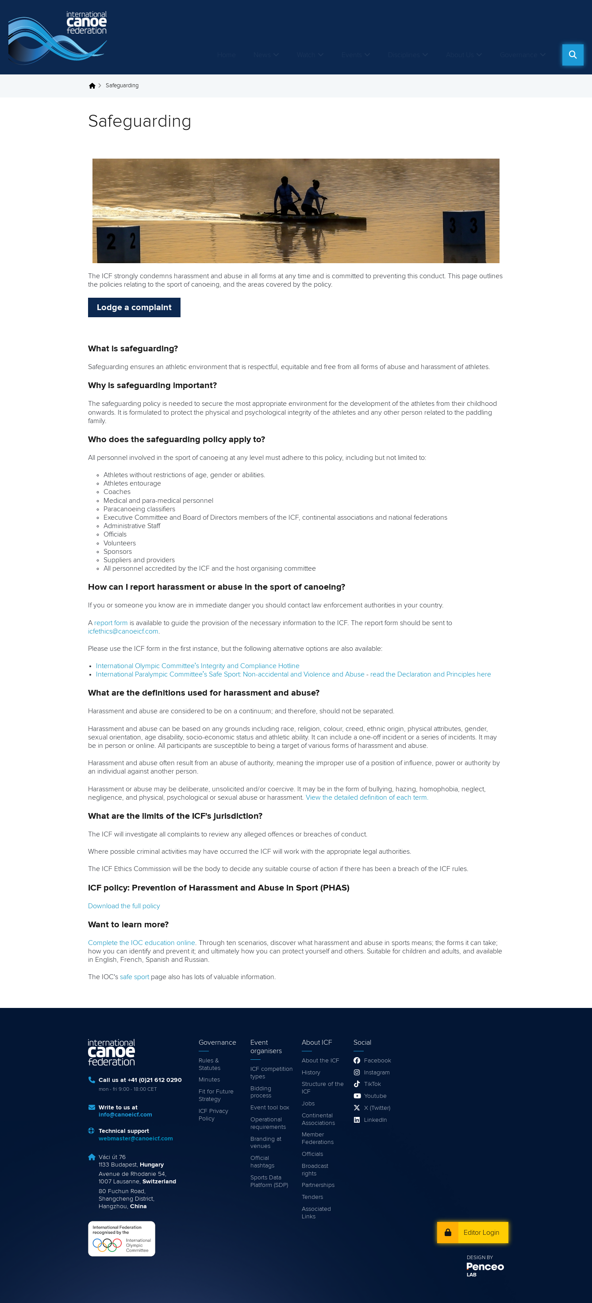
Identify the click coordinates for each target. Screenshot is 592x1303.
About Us (460, 54)
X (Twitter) (377, 1108)
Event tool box (269, 1108)
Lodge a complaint (134, 307)
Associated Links (316, 1213)
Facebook (377, 1061)
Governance (519, 54)
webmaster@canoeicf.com (136, 1139)
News (262, 54)
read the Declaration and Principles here (430, 674)
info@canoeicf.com (125, 1115)
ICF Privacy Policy (213, 1115)
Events (352, 54)
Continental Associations (318, 1119)
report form (111, 622)
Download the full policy (124, 906)
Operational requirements (268, 1123)
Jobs (308, 1104)
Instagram (377, 1073)
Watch (306, 54)
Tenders (312, 1197)
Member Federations (318, 1138)
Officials (312, 1154)
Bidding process (260, 1092)
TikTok (372, 1084)
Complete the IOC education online (141, 942)
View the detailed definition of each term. (367, 797)
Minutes (209, 1080)
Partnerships (318, 1185)
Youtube (375, 1096)
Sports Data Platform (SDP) (269, 1181)
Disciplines (404, 54)
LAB (472, 1275)
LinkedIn (375, 1120)
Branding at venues (265, 1143)
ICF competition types (271, 1073)
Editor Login (482, 1232)
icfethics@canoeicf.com (123, 631)
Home (226, 54)
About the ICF (320, 1061)
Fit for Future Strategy (216, 1095)
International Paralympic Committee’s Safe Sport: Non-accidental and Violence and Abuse (230, 674)
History (311, 1073)
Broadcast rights (315, 1170)
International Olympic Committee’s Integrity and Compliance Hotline (198, 665)
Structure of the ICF (323, 1088)
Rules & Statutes (209, 1064)
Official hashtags (262, 1162)
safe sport (134, 976)
